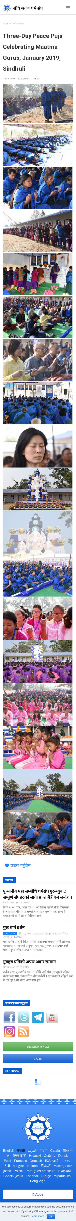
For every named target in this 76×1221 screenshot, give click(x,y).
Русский (64, 1171)
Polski (18, 1171)
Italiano (32, 1166)
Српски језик (13, 1176)
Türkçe (46, 1176)
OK (51, 1216)
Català (55, 1150)
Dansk (63, 1156)
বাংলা (43, 1150)
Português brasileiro (40, 1171)
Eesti (7, 1161)
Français (20, 1161)
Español (32, 1176)
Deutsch (36, 1161)
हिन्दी (7, 1166)
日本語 (46, 1166)
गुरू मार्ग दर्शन (13, 927)
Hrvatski (35, 1156)
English (8, 1150)
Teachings (10, 933)
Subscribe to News (38, 1046)
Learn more (37, 1216)
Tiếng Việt (37, 1181)
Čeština (49, 1156)
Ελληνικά (51, 1161)
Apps (38, 1058)
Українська (62, 1176)
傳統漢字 (19, 1156)
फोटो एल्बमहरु (18, 23)
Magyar (18, 1166)
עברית (65, 1161)
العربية (32, 1150)
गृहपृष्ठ (5, 23)
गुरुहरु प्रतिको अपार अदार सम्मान (29, 961)
